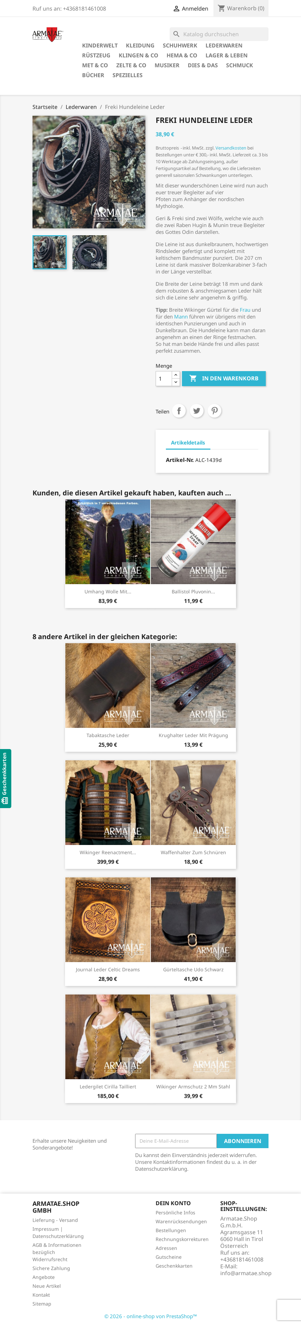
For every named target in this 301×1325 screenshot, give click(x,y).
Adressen (166, 1248)
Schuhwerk (180, 45)
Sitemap (41, 1303)
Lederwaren (224, 45)
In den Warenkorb (224, 378)
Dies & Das (203, 65)
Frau (245, 309)
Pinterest (214, 411)
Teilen (179, 411)
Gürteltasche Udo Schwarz (193, 969)
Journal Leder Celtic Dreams (108, 969)
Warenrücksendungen (181, 1221)
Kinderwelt (100, 45)
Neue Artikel (46, 1286)
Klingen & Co (138, 55)
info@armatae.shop (246, 1273)
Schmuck (239, 65)
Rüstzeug (96, 55)
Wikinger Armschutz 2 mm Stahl (193, 1086)
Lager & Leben (227, 55)
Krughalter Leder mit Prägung (193, 735)
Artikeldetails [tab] (188, 442)
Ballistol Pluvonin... (193, 591)
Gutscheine (169, 1257)
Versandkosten (230, 148)
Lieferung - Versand (55, 1220)
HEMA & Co (182, 55)
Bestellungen (171, 1230)
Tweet (197, 411)
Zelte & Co (131, 65)
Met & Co (95, 65)
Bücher (93, 75)
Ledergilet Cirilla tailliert (108, 1086)
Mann (181, 316)
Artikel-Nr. (180, 459)
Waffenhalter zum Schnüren (193, 852)
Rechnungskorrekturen (182, 1239)
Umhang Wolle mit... (107, 591)
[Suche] (219, 34)
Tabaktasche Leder (108, 735)
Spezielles (128, 75)
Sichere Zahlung (51, 1268)
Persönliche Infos (175, 1212)
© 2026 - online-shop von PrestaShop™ (150, 1316)
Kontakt (41, 1295)
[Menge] (164, 378)
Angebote (43, 1277)
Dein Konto (173, 1203)
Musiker (167, 65)
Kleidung (140, 45)
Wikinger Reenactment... (108, 852)
